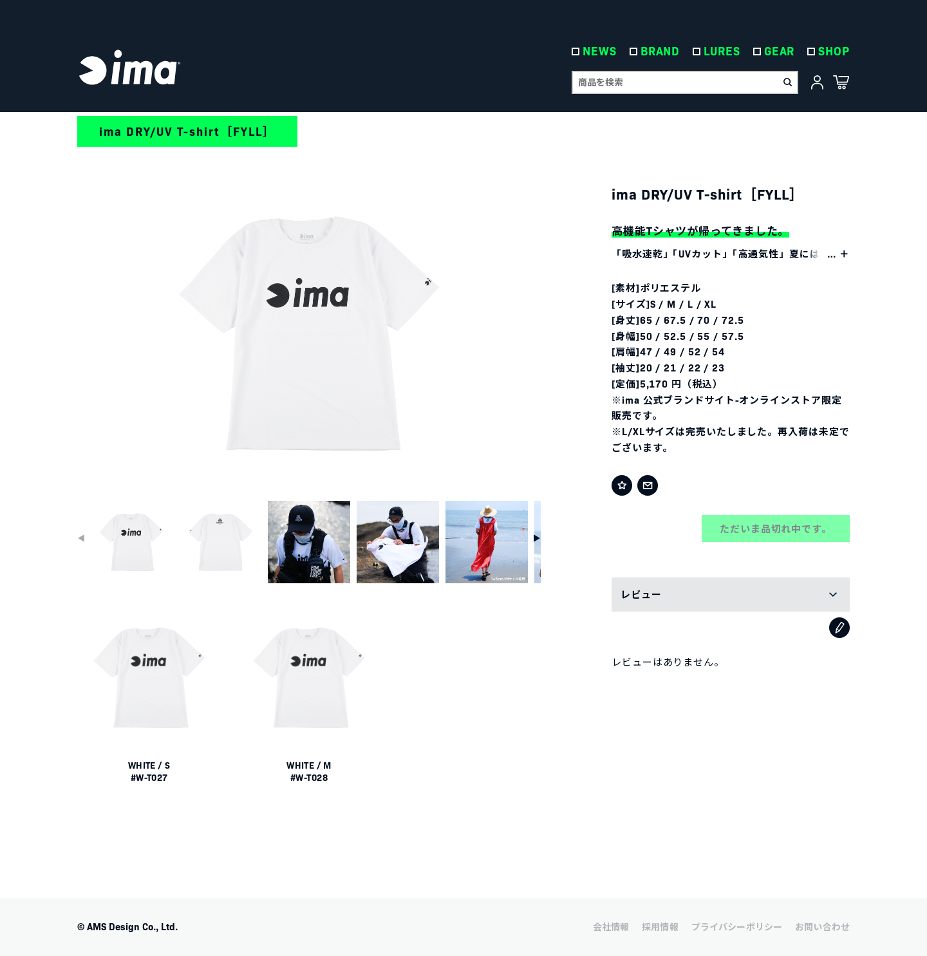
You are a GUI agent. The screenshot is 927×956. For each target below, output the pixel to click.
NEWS (600, 51)
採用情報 (660, 926)
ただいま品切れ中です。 (776, 528)
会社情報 (611, 926)
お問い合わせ (822, 926)
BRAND (660, 51)
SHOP (834, 51)
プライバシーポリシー (736, 926)
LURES (722, 51)
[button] (537, 538)
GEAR (779, 51)
